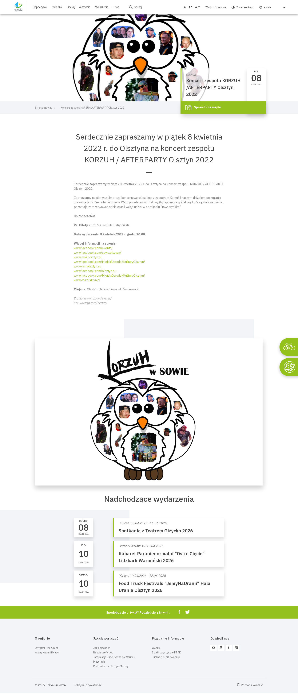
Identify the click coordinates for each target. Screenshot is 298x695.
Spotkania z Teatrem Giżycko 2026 (156, 531)
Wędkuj (156, 648)
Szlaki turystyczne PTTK (166, 652)
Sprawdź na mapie (203, 107)
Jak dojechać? (101, 648)
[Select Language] (256, 7)
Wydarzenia (101, 5)
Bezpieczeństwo (103, 652)
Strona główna (43, 107)
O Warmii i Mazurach (46, 648)
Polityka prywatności (88, 685)
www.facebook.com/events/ (93, 248)
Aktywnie (84, 5)
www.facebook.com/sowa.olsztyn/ (97, 252)
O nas (36, 9)
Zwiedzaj (56, 5)
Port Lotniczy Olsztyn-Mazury (110, 666)
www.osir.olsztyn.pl (87, 280)
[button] (149, 268)
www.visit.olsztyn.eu (87, 266)
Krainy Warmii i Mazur (47, 652)
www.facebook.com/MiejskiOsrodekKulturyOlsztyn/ (109, 262)
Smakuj (70, 5)
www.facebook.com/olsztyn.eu (95, 271)
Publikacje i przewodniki (166, 657)
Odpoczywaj (40, 5)
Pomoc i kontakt (250, 685)
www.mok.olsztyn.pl (87, 257)
